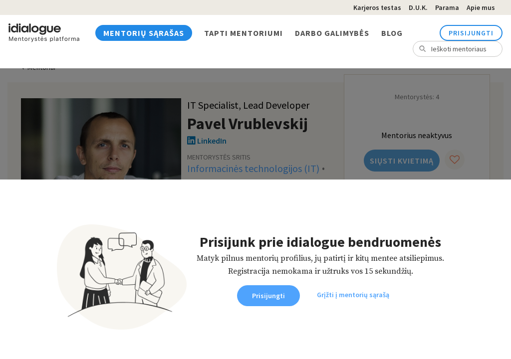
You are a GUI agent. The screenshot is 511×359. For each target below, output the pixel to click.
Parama (447, 7)
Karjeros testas (377, 7)
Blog (392, 33)
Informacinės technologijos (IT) (253, 168)
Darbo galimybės (332, 33)
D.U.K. (418, 7)
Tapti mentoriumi (243, 33)
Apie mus (481, 7)
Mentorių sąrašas (143, 33)
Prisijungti (471, 32)
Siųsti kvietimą (402, 161)
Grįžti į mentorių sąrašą (353, 294)
